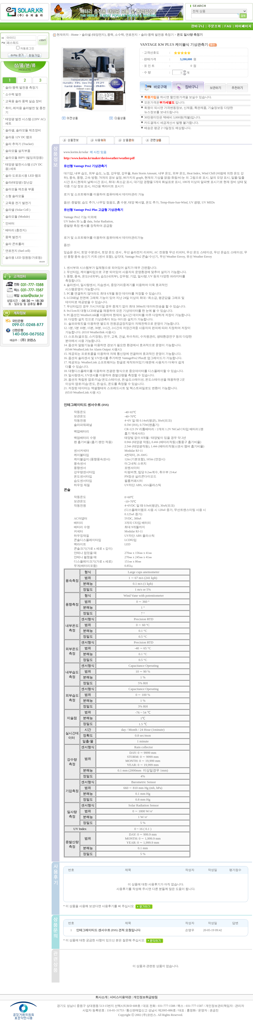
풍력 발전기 (13, 237)
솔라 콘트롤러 (14, 244)
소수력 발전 (13, 94)
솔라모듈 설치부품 (17, 151)
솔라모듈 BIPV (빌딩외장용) (24, 157)
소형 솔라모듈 (14, 196)
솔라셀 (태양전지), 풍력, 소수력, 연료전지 (110, 34)
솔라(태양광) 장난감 (18, 182)
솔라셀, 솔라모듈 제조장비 (23, 130)
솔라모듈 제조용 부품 (19, 189)
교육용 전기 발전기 (18, 203)
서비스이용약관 (120, 997)
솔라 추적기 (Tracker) (19, 144)
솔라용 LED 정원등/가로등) (23, 257)
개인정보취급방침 (145, 997)
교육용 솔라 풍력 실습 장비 (23, 101)
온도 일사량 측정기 (190, 34)
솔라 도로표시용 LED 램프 (23, 175)
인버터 (9, 223)
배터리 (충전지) (15, 230)
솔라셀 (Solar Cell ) (17, 210)
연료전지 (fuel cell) (17, 251)
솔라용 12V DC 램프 (18, 137)
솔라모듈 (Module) (17, 216)
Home (74, 34)
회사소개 (101, 997)
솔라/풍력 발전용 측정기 (21, 87)
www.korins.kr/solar (76, 152)
